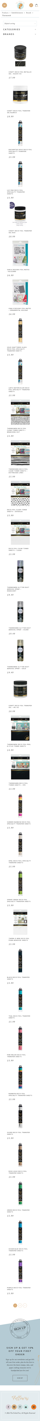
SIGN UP (20, 1378)
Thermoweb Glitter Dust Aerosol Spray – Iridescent (18, 589)
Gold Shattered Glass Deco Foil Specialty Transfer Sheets (17, 349)
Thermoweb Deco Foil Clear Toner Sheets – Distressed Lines (18, 470)
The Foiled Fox (15, 1413)
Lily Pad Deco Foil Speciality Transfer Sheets (16, 192)
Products (5, 13)
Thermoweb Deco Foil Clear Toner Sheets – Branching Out (16, 430)
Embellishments (17, 13)
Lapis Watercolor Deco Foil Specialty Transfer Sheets (19, 389)
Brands (28, 13)
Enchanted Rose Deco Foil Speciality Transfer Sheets (20, 151)
